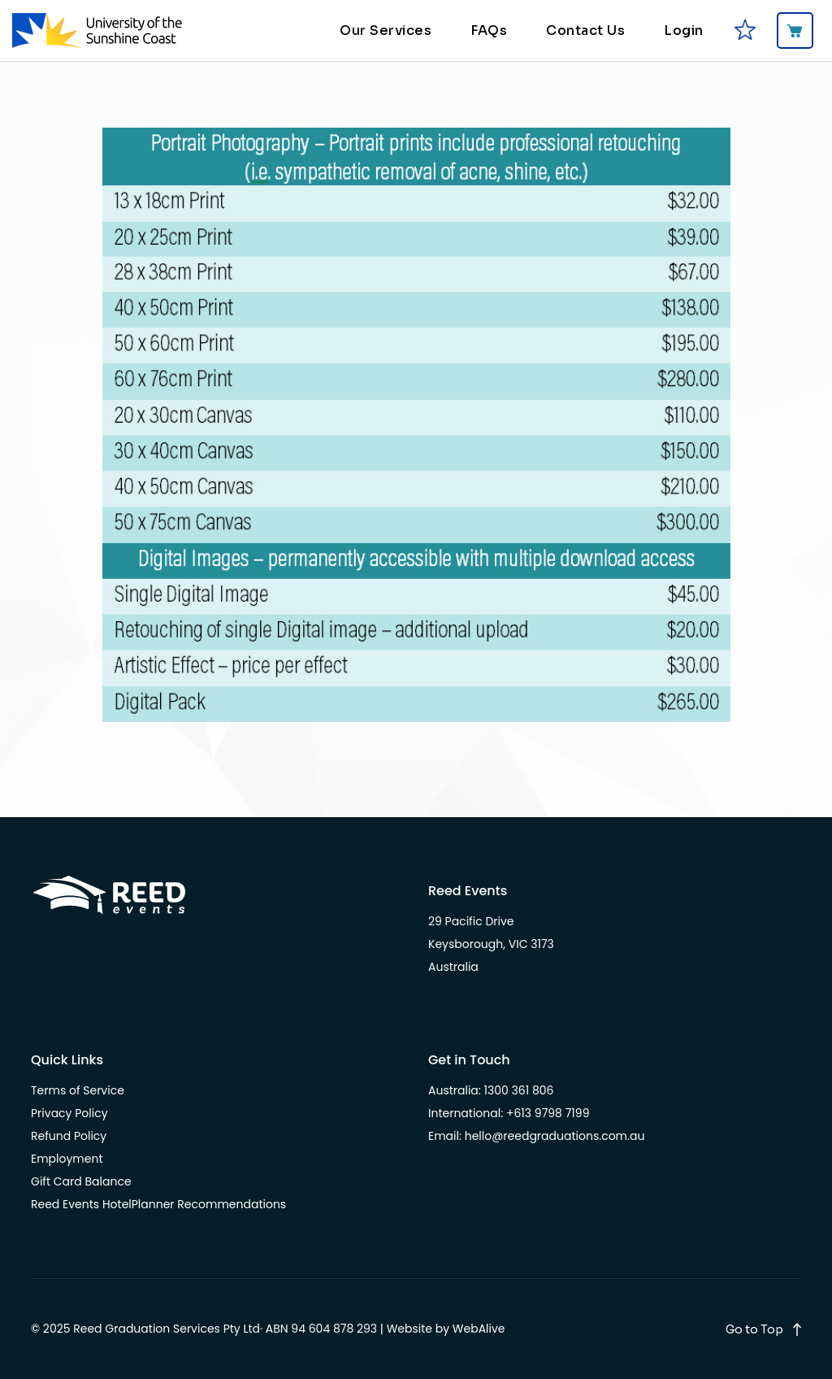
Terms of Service (77, 1090)
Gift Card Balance (81, 1181)
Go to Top (754, 1329)
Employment (67, 1159)
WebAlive (479, 1328)
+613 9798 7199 (548, 1113)
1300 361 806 (519, 1090)
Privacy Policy (69, 1113)
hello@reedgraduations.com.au (555, 1136)
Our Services (385, 31)
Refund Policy (68, 1136)
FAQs (488, 31)
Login (684, 31)
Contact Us (585, 31)
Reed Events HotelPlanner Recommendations (158, 1204)
